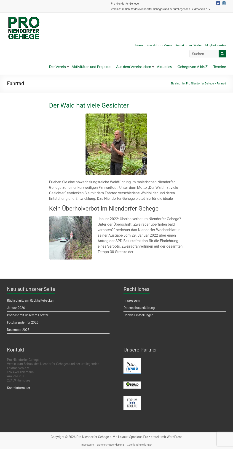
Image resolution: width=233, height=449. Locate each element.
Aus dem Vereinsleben (133, 66)
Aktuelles (164, 66)
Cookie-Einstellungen (138, 315)
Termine (219, 66)
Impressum (131, 300)
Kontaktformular (18, 388)
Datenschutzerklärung (139, 308)
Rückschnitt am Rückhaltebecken (30, 300)
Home (139, 45)
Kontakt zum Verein (159, 45)
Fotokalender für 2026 (22, 322)
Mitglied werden (215, 45)
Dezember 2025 (18, 330)
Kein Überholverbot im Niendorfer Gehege (104, 208)
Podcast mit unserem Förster (27, 315)
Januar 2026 (16, 308)
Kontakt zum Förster (188, 45)
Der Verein (57, 66)
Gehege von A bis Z (192, 66)
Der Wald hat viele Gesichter (89, 105)
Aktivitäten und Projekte (91, 66)
